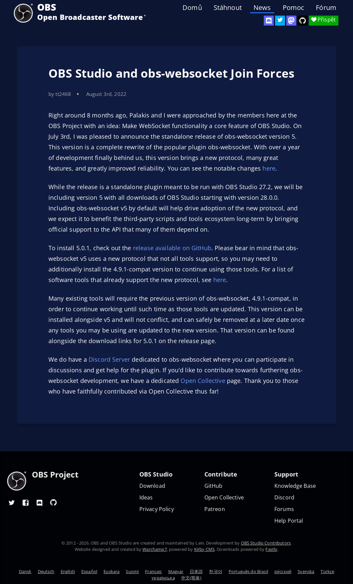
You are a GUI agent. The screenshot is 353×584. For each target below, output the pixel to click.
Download (152, 486)
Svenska (306, 571)
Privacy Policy (156, 509)
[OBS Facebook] (26, 502)
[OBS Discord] (269, 21)
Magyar (175, 571)
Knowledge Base (295, 486)
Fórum (326, 7)
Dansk (25, 571)
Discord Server (109, 359)
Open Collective (202, 381)
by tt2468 (59, 94)
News (262, 7)
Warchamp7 (154, 549)
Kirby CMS (204, 549)
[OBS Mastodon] (291, 21)
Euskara (111, 571)
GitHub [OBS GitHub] (213, 486)
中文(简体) (191, 578)
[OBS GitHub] (53, 502)
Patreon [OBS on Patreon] (214, 509)
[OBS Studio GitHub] (303, 21)
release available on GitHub (172, 248)
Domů (192, 7)
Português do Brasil (248, 571)
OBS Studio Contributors (266, 543)
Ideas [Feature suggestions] (146, 497)
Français (153, 571)
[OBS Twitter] (280, 21)
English (68, 571)
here (268, 168)
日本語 (196, 571)
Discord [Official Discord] (284, 497)
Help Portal (288, 521)
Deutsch (46, 571)
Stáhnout (228, 7)
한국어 (215, 571)
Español (89, 571)
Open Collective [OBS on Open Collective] (224, 497)
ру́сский (282, 571)
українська (163, 578)
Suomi (132, 571)
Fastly (271, 549)
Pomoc (294, 7)
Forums (284, 509)
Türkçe (327, 571)
